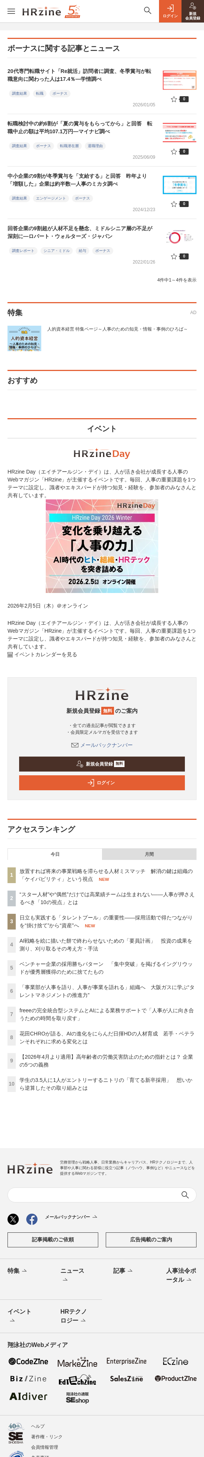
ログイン (101, 783)
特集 (18, 1271)
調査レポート (23, 251)
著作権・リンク (47, 1436)
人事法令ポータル (181, 1276)
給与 (82, 251)
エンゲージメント (51, 198)
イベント (20, 1316)
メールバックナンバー (102, 745)
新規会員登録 (100, 764)
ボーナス (60, 93)
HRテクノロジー (73, 1316)
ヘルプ (38, 1426)
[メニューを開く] (11, 11)
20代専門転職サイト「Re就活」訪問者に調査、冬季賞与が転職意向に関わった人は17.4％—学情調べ (79, 75)
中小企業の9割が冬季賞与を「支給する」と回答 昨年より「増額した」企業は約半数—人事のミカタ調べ (77, 180)
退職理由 (95, 146)
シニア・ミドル (57, 251)
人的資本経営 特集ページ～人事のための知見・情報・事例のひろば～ (117, 329)
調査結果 (19, 93)
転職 (40, 93)
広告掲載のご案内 (151, 1239)
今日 (55, 854)
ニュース (72, 1276)
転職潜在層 (69, 146)
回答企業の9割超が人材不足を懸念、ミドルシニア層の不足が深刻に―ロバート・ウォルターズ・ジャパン (80, 232)
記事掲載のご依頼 (53, 1239)
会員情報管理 (44, 1447)
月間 (149, 854)
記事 (123, 1271)
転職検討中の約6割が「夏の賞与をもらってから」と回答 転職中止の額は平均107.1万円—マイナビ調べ (80, 127)
